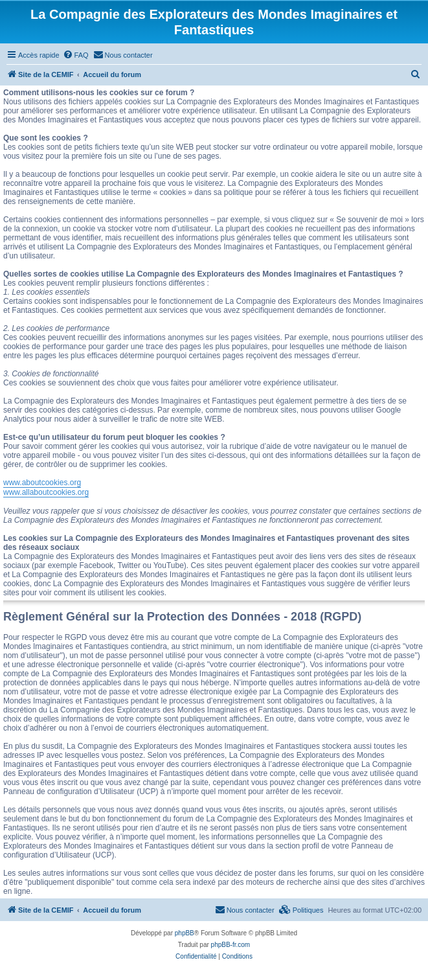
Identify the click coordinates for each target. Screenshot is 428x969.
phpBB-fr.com (231, 944)
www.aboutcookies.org (42, 482)
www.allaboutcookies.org (46, 492)
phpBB (184, 933)
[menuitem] (76, 55)
